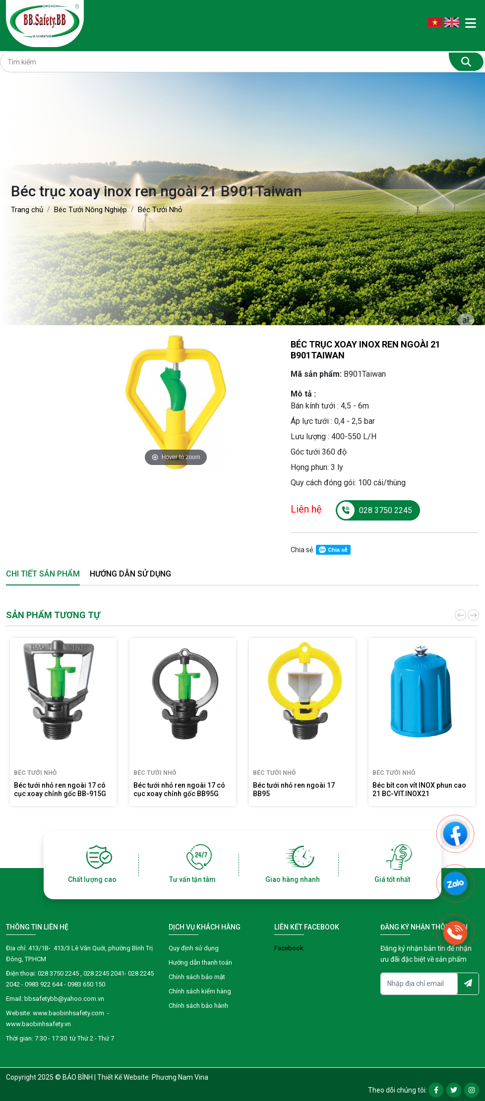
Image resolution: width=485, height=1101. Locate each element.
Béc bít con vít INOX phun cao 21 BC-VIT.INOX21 (419, 789)
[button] (459, 615)
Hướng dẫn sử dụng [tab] (130, 574)
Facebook (288, 948)
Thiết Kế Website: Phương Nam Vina (152, 1077)
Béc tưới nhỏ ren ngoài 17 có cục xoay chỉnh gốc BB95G (179, 789)
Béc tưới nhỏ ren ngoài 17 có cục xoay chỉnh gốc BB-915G (60, 789)
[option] (175, 402)
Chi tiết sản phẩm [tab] (43, 574)
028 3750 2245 (374, 510)
